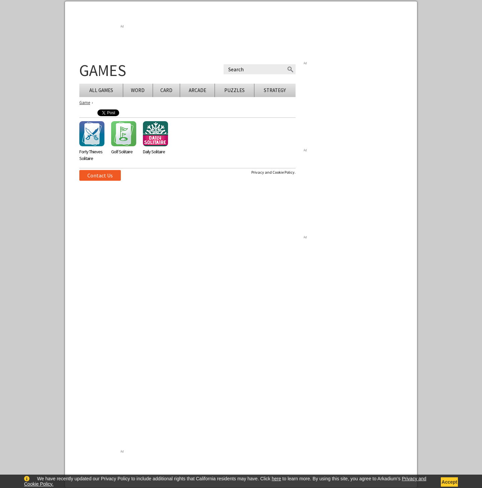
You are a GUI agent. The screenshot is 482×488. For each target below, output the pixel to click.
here (276, 478)
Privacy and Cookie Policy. (273, 172)
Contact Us (100, 175)
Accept (449, 482)
